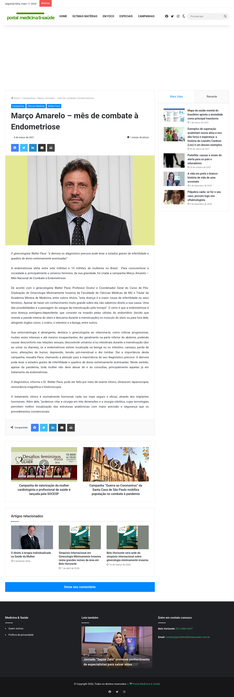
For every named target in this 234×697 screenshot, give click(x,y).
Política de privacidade (21, 634)
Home (63, 16)
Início (15, 98)
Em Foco (108, 16)
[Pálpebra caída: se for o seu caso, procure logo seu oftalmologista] (174, 205)
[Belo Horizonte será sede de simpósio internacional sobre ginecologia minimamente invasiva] (128, 537)
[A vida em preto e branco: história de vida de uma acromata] (174, 187)
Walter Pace (54, 106)
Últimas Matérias (84, 16)
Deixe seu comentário (79, 587)
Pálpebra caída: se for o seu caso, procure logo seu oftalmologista (204, 204)
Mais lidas (176, 96)
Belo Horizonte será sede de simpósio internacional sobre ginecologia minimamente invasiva (127, 556)
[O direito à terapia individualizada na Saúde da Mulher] (32, 537)
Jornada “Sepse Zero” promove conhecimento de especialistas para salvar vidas (116, 659)
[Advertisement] (117, 57)
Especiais (126, 16)
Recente (212, 96)
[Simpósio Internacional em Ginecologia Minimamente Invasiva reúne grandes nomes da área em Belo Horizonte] (80, 537)
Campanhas (146, 16)
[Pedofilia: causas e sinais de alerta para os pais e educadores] (174, 169)
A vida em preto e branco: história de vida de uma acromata (203, 186)
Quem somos (16, 628)
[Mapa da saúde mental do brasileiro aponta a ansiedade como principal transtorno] (174, 116)
